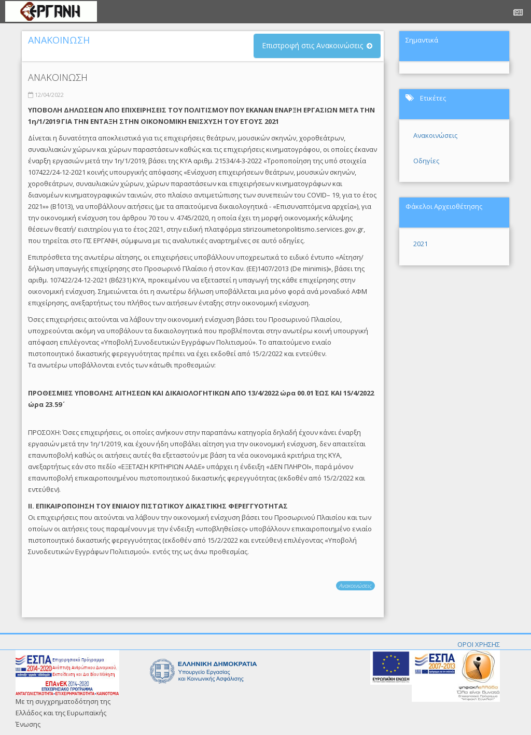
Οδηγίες (426, 160)
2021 (420, 243)
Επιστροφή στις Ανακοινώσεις (312, 45)
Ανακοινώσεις (355, 585)
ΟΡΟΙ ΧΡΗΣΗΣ (478, 644)
